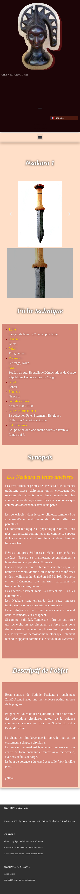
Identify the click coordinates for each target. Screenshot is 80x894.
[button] (40, 107)
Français (57, 118)
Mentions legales (16, 808)
